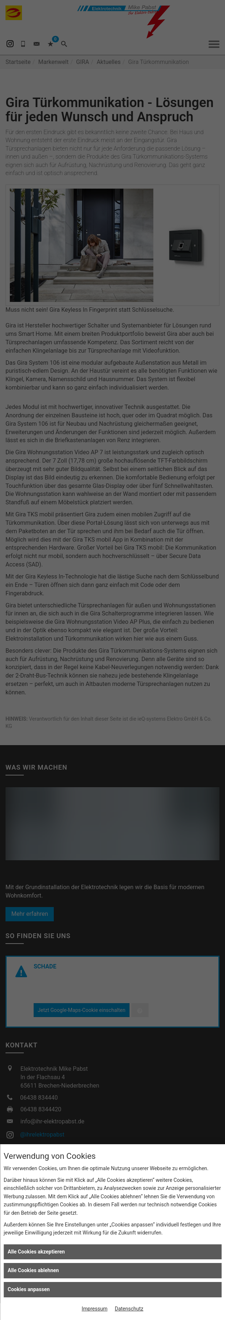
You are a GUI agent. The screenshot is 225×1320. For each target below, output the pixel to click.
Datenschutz (129, 1309)
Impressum (94, 1309)
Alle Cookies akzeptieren (36, 1252)
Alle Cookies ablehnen (33, 1270)
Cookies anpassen (29, 1289)
